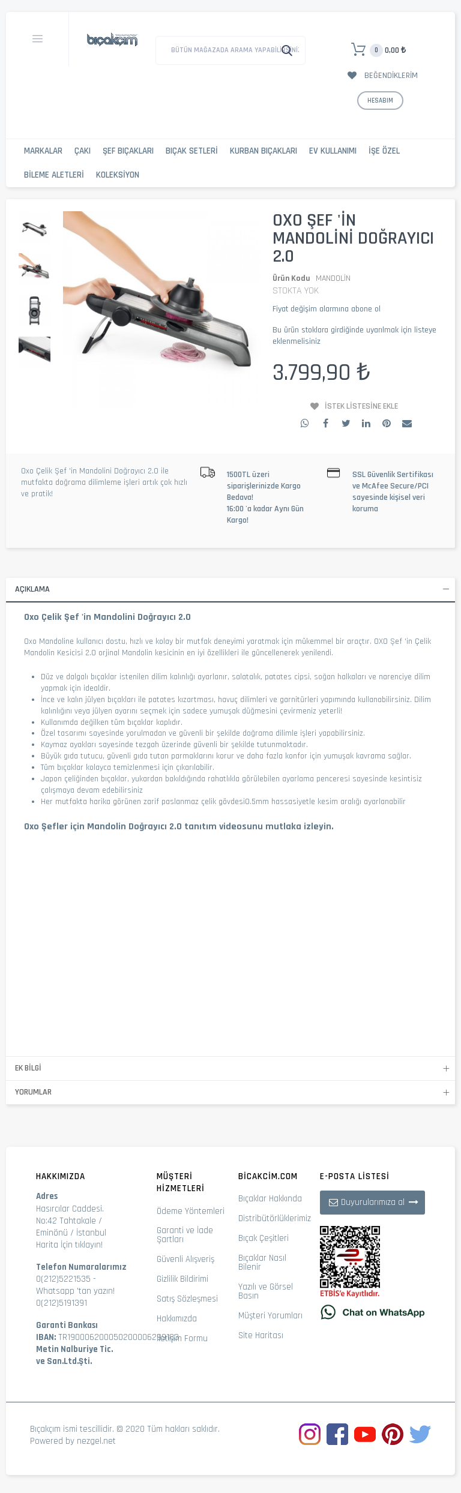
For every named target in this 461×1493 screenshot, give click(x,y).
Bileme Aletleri (54, 175)
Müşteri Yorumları (270, 1315)
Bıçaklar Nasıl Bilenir (262, 1263)
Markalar (43, 151)
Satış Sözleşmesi (187, 1298)
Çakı (82, 151)
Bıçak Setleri (192, 151)
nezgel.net (96, 1441)
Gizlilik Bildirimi (182, 1279)
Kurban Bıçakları (263, 151)
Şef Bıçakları (128, 151)
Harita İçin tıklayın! (69, 1245)
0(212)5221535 (63, 1279)
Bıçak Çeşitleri (263, 1238)
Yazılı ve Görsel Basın (265, 1291)
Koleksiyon (117, 175)
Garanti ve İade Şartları (185, 1235)
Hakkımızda (177, 1318)
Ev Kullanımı (333, 151)
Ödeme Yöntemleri (190, 1211)
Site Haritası (260, 1335)
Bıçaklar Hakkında (270, 1198)
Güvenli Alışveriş (185, 1259)
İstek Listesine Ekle (361, 406)
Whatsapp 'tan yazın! (75, 1291)
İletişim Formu (182, 1338)
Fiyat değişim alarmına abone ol (327, 309)
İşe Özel (384, 151)
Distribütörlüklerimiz (274, 1218)
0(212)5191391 (61, 1303)
